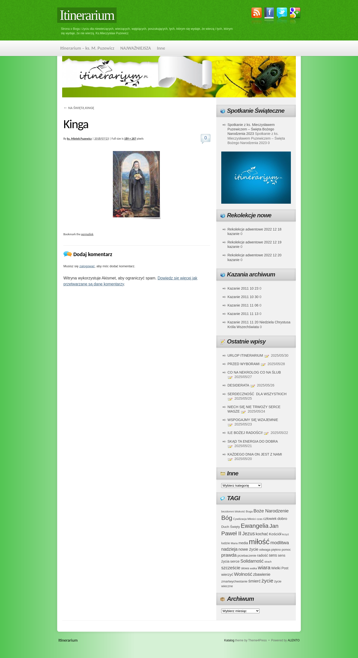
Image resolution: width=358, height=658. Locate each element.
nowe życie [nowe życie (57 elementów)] (248, 549)
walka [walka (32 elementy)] (253, 568)
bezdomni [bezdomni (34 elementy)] (227, 511)
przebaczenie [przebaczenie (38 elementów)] (246, 555)
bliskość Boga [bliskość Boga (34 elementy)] (244, 511)
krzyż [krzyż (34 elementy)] (285, 534)
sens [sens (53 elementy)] (273, 555)
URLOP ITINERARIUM (245, 355)
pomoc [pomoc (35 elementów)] (286, 549)
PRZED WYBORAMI (243, 364)
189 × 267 (130, 138)
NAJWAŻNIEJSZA (135, 48)
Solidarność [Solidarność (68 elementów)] (252, 561)
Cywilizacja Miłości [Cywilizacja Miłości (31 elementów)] (244, 518)
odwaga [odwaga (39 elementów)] (264, 549)
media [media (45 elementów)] (243, 543)
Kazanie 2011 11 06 (243, 305)
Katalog (229, 640)
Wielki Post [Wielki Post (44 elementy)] (279, 568)
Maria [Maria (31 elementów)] (234, 543)
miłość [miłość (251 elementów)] (259, 542)
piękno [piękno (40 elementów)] (276, 549)
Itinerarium (87, 15)
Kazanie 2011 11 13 (243, 314)
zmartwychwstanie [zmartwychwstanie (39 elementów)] (234, 581)
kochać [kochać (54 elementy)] (262, 534)
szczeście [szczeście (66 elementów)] (230, 567)
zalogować (86, 266)
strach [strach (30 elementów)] (267, 561)
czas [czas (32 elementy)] (259, 518)
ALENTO (294, 640)
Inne (161, 48)
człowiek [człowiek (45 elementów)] (269, 519)
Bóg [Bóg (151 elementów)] (226, 517)
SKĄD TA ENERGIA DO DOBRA (252, 441)
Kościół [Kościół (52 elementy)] (275, 534)
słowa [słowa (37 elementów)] (245, 568)
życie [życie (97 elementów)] (267, 580)
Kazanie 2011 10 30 (243, 297)
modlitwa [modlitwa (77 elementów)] (279, 542)
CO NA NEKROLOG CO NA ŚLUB (254, 372)
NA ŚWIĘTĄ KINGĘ (78, 108)
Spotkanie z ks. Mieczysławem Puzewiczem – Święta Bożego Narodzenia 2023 (251, 129)
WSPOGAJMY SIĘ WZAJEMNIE (252, 420)
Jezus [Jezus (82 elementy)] (248, 533)
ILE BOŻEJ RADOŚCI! (245, 433)
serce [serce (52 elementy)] (235, 561)
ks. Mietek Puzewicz (79, 138)
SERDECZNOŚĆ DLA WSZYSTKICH (256, 394)
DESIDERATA (238, 385)
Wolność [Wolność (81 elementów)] (243, 574)
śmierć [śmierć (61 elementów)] (254, 581)
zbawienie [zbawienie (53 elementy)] (261, 574)
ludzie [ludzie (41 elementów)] (225, 543)
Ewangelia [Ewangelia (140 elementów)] (254, 525)
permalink (87, 234)
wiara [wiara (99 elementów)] (264, 567)
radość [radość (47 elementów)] (262, 555)
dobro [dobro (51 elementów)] (282, 518)
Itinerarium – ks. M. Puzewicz (87, 48)
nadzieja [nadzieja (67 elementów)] (229, 549)
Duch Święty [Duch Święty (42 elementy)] (230, 527)
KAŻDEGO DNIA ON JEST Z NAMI (254, 454)
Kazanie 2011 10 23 (243, 288)
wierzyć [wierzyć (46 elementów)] (227, 575)
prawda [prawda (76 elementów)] (229, 555)
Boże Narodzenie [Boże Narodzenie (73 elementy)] (271, 510)
